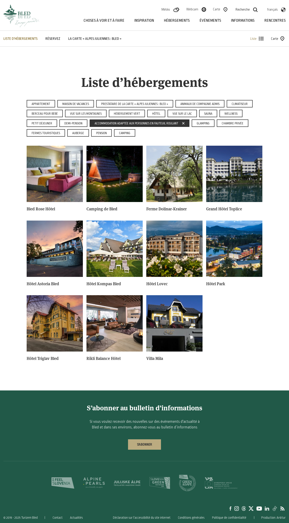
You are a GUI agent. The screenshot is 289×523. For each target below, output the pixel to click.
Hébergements (177, 21)
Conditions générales (191, 517)
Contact (58, 517)
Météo (165, 9)
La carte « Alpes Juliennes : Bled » (94, 38)
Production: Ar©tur (273, 517)
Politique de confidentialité (229, 517)
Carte (216, 9)
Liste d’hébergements (20, 38)
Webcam (192, 9)
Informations (242, 21)
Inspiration (144, 21)
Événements (210, 21)
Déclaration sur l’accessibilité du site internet (141, 517)
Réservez (52, 38)
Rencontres (275, 21)
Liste (257, 38)
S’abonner (144, 444)
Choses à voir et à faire (104, 21)
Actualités (76, 517)
